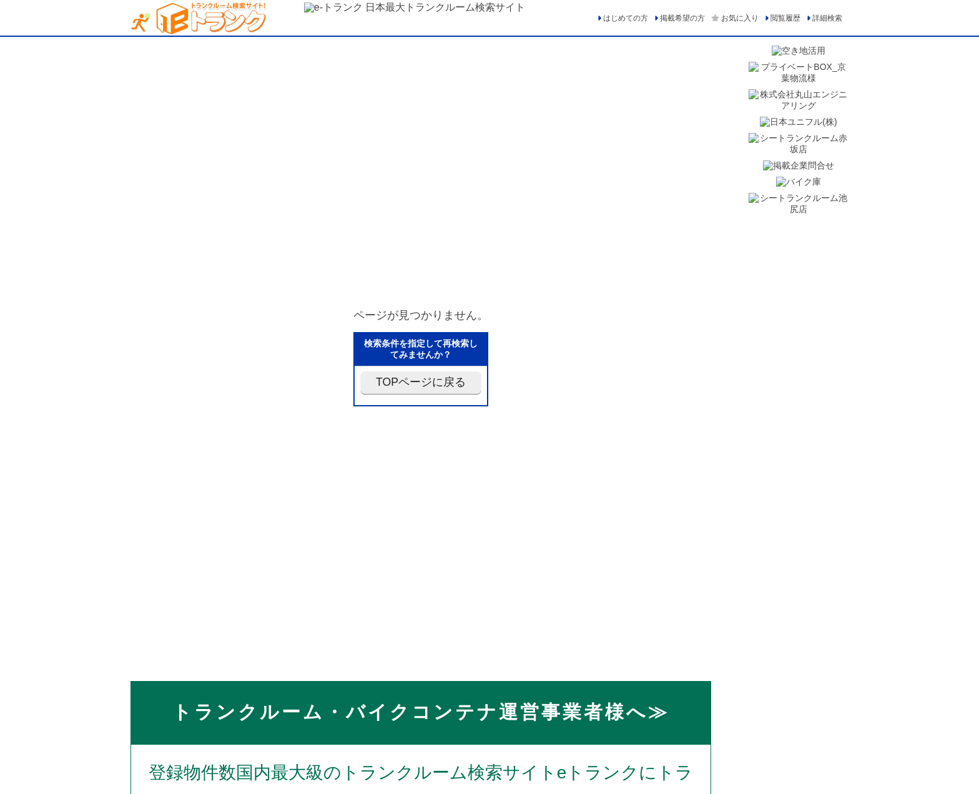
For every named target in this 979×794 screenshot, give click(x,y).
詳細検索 (827, 18)
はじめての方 (625, 18)
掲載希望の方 (682, 18)
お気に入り (740, 18)
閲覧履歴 (785, 18)
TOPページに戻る (421, 382)
